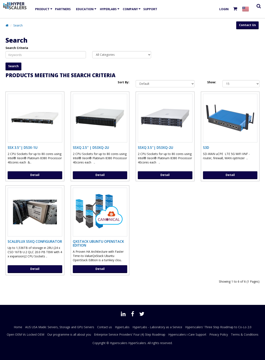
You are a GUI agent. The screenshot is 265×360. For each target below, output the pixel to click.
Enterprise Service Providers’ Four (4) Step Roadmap (129, 334)
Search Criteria (17, 48)
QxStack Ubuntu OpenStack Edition (98, 243)
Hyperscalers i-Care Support (187, 334)
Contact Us (247, 25)
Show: (211, 82)
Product (42, 9)
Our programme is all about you (69, 334)
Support (150, 9)
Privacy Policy (218, 334)
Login (224, 9)
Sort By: (123, 82)
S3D (206, 147)
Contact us (104, 327)
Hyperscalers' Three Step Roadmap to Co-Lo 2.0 (218, 327)
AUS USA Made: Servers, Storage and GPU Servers (59, 327)
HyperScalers (137, 343)
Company (130, 9)
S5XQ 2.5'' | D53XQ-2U (91, 147)
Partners (63, 9)
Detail (34, 175)
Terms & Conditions (244, 334)
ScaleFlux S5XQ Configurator (35, 241)
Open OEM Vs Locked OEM (25, 334)
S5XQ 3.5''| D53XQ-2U (155, 147)
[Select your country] (246, 9)
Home (18, 327)
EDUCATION (85, 9)
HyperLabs (108, 9)
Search (18, 25)
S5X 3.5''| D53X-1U (22, 147)
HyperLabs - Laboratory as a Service (157, 327)
